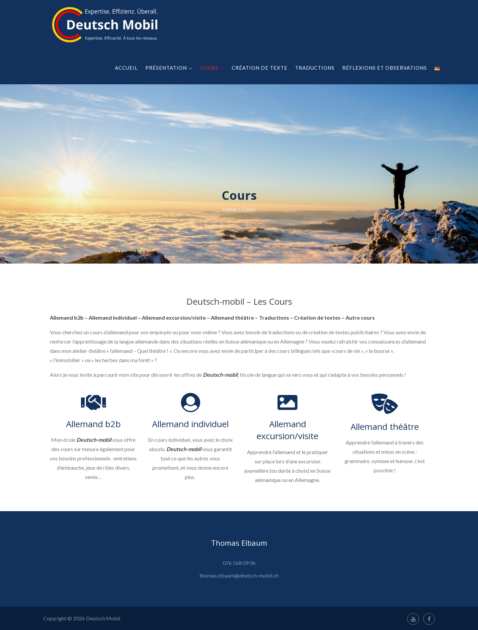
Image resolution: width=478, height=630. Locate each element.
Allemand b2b (93, 424)
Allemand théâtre (385, 427)
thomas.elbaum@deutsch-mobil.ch (239, 575)
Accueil (126, 68)
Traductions (315, 68)
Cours (212, 68)
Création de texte (259, 68)
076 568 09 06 (239, 563)
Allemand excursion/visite (287, 430)
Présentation (169, 68)
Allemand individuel (190, 424)
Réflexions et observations (384, 68)
